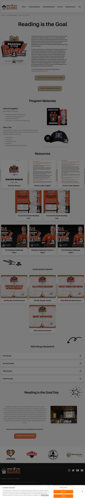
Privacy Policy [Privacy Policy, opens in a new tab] (44, 495)
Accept (63, 496)
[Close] (82, 491)
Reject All (63, 491)
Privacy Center (63, 487)
